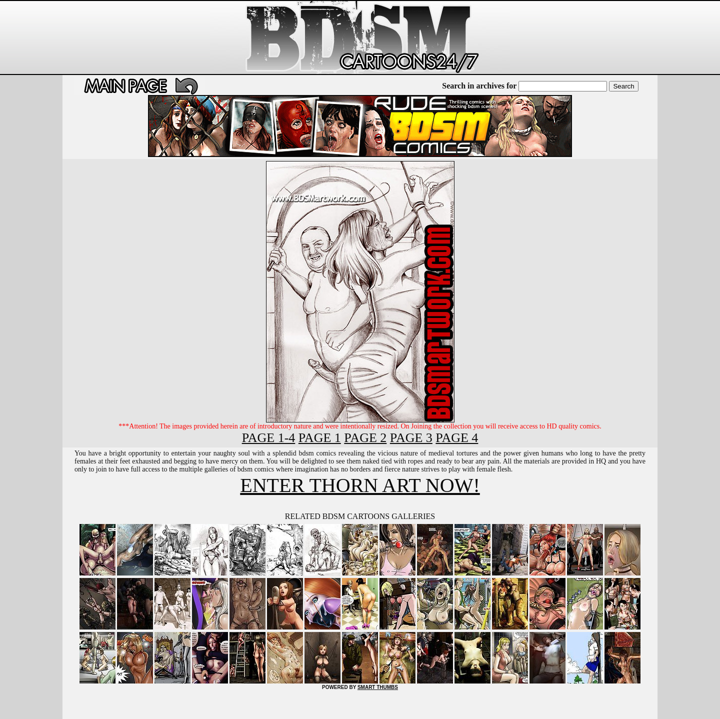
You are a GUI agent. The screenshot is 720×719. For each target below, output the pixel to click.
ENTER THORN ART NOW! (360, 485)
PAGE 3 (411, 437)
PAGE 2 (365, 437)
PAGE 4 (457, 437)
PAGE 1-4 (269, 437)
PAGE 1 (319, 437)
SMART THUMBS (378, 687)
